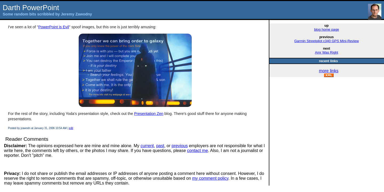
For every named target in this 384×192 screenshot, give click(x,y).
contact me (197, 150)
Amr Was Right (326, 52)
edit (71, 128)
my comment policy (210, 178)
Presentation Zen (148, 113)
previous (180, 145)
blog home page (326, 29)
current (147, 145)
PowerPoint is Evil (53, 27)
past (160, 145)
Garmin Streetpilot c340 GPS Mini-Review (326, 41)
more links (328, 71)
